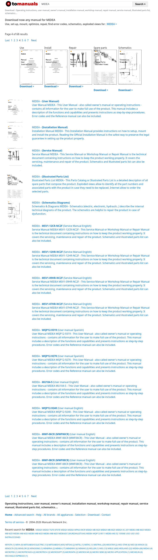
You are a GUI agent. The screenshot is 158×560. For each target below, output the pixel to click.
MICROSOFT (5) (58, 552)
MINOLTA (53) (11, 548)
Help (39, 514)
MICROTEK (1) (11, 552)
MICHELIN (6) (136, 552)
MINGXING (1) (36, 548)
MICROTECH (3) (43, 552)
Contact (106, 514)
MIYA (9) (19, 544)
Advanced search (24, 514)
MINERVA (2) (49, 548)
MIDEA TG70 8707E (51, 529)
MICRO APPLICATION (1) (118, 552)
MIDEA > (112, 24)
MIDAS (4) (147, 548)
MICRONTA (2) (71, 552)
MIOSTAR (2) (112, 544)
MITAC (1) (88, 544)
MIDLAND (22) (125, 548)
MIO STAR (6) (124, 544)
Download (94, 514)
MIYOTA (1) (10, 544)
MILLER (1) (94, 548)
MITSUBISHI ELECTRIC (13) (36, 544)
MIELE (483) (113, 548)
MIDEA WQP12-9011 (95, 533)
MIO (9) (134, 544)
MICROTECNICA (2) (26, 552)
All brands (49, 514)
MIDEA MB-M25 (93, 529)
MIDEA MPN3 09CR (76, 529)
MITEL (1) (79, 544)
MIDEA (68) (138, 548)
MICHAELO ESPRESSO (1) (16, 555)
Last (7, 40)
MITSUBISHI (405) (57, 544)
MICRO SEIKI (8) (99, 552)
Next (34, 40)
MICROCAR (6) (85, 552)
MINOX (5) (142, 544)
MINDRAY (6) (72, 548)
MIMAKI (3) (83, 548)
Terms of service (14, 522)
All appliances (65, 514)
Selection (80, 514)
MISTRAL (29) (100, 544)
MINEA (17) (60, 548)
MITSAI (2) (70, 544)
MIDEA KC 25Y (122, 529)
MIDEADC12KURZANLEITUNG (72, 533)
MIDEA (38, 529)
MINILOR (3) (23, 548)
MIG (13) (103, 548)
